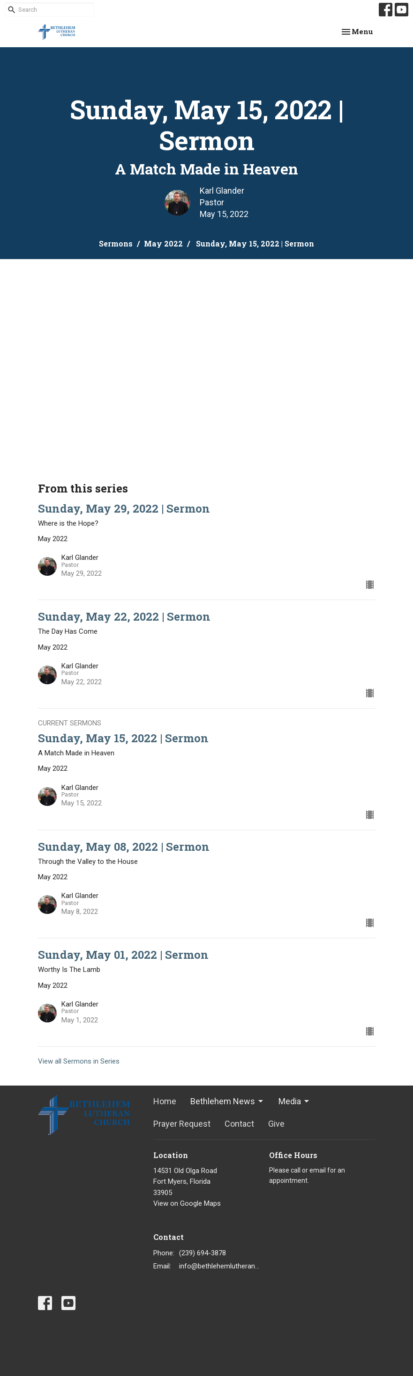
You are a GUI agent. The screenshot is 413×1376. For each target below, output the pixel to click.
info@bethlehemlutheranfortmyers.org (219, 1266)
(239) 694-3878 (202, 1253)
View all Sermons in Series (79, 1061)
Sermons (116, 243)
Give (276, 1124)
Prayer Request (181, 1124)
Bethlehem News (227, 1101)
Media (294, 1101)
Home (164, 1101)
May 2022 (163, 243)
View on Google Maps (187, 1203)
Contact (239, 1124)
